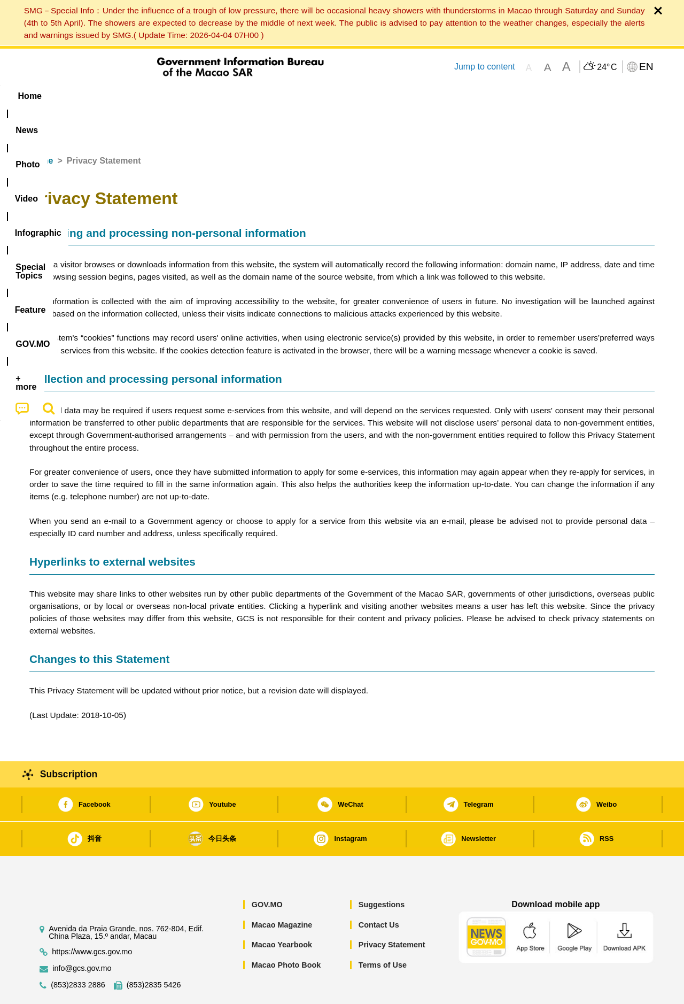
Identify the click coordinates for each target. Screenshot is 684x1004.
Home (41, 128)
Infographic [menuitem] (244, 96)
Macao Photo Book (286, 932)
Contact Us (379, 892)
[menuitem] (96, 96)
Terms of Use (383, 932)
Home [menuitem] (51, 96)
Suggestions (382, 872)
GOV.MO (267, 872)
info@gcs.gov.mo (81, 936)
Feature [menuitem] (383, 96)
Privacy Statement (392, 912)
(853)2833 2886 (78, 952)
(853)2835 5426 (154, 952)
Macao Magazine (282, 892)
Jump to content (484, 66)
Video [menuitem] (188, 96)
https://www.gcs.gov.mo (92, 919)
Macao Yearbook (282, 912)
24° (607, 67)
